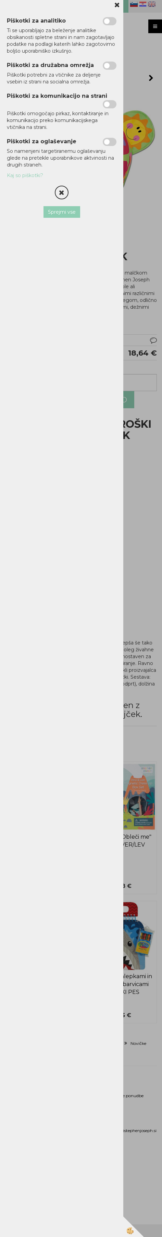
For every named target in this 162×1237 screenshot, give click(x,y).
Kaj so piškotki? (25, 175)
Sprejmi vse (62, 212)
